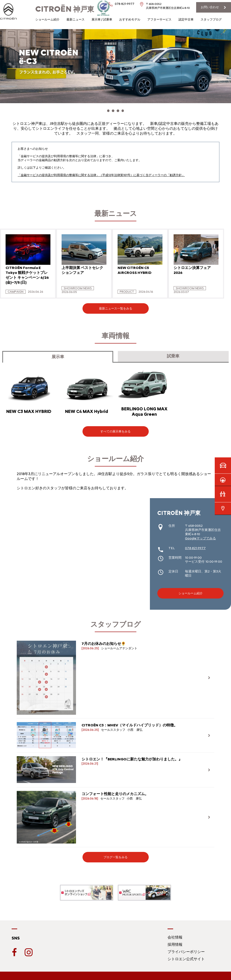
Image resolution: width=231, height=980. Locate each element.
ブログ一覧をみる (115, 854)
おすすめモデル (129, 19)
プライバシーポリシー (186, 949)
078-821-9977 (195, 546)
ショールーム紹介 (47, 19)
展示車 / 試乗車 (102, 19)
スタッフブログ (211, 19)
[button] (103, 110)
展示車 (58, 354)
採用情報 (175, 942)
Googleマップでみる (200, 536)
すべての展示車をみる (115, 429)
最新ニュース (75, 19)
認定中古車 (186, 19)
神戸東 (64, 9)
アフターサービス (159, 19)
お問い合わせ (210, 7)
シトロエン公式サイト (186, 956)
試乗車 (173, 353)
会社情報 (175, 934)
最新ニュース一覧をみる (115, 306)
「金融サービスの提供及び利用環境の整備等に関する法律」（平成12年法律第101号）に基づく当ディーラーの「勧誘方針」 (101, 172)
